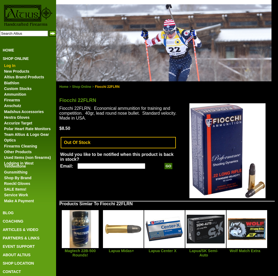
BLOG (8, 213)
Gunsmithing (15, 172)
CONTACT (12, 271)
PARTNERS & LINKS (21, 238)
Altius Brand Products (24, 77)
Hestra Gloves (17, 117)
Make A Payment (19, 201)
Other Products (18, 152)
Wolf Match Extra (244, 251)
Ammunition (15, 94)
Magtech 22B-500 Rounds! (80, 253)
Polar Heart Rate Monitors (27, 129)
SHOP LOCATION (18, 263)
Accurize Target (18, 123)
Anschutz (12, 106)
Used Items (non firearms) (27, 157)
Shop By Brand (17, 178)
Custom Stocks (18, 88)
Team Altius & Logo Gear (26, 134)
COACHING (13, 221)
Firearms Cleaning (20, 146)
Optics (10, 140)
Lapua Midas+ (121, 251)
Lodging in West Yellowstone (19, 164)
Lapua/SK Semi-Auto (203, 253)
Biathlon (11, 83)
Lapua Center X (163, 251)
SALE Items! (15, 189)
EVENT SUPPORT (19, 246)
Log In (9, 65)
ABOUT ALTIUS (17, 255)
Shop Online (81, 87)
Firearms (12, 100)
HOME (8, 50)
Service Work (16, 195)
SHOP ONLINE (16, 58)
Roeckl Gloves (17, 183)
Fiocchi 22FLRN (107, 87)
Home (63, 87)
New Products (16, 71)
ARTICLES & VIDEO (20, 229)
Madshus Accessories (24, 112)
